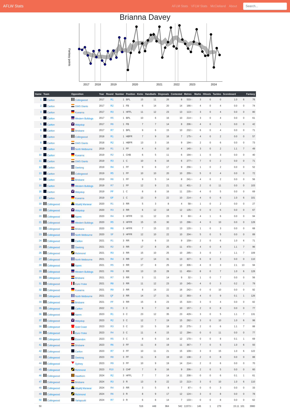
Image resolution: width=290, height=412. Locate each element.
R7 (112, 130)
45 (40, 369)
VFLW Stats (199, 6)
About (233, 6)
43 (40, 357)
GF (112, 197)
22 (40, 228)
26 (40, 253)
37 (40, 320)
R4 (112, 167)
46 (40, 375)
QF (112, 295)
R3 (112, 112)
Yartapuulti (80, 400)
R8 (112, 283)
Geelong (79, 167)
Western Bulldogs (84, 118)
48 (40, 387)
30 (40, 277)
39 (40, 332)
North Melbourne (83, 149)
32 (40, 289)
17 (40, 197)
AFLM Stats (180, 6)
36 (40, 314)
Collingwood (81, 100)
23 (40, 234)
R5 (112, 118)
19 (40, 210)
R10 (111, 369)
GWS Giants (81, 106)
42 (40, 351)
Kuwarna (79, 112)
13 (40, 173)
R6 (112, 124)
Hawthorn (80, 376)
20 (40, 216)
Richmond (80, 253)
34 (40, 302)
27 (40, 259)
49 (40, 394)
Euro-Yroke (81, 284)
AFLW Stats (13, 6)
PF (112, 191)
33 (40, 295)
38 (40, 326)
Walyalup (80, 124)
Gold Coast (81, 327)
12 (40, 167)
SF (112, 234)
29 (40, 271)
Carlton (51, 100)
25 (40, 246)
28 (40, 265)
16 (40, 191)
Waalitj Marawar (83, 204)
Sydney (79, 364)
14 (40, 179)
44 (40, 363)
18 (40, 203)
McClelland (218, 6)
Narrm (78, 216)
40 (40, 338)
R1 (112, 99)
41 (40, 344)
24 (40, 240)
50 (40, 400)
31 (40, 283)
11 (40, 161)
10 (40, 155)
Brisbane (79, 130)
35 (40, 308)
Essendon (80, 339)
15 (40, 185)
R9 (112, 289)
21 (40, 222)
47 (40, 381)
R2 (112, 105)
